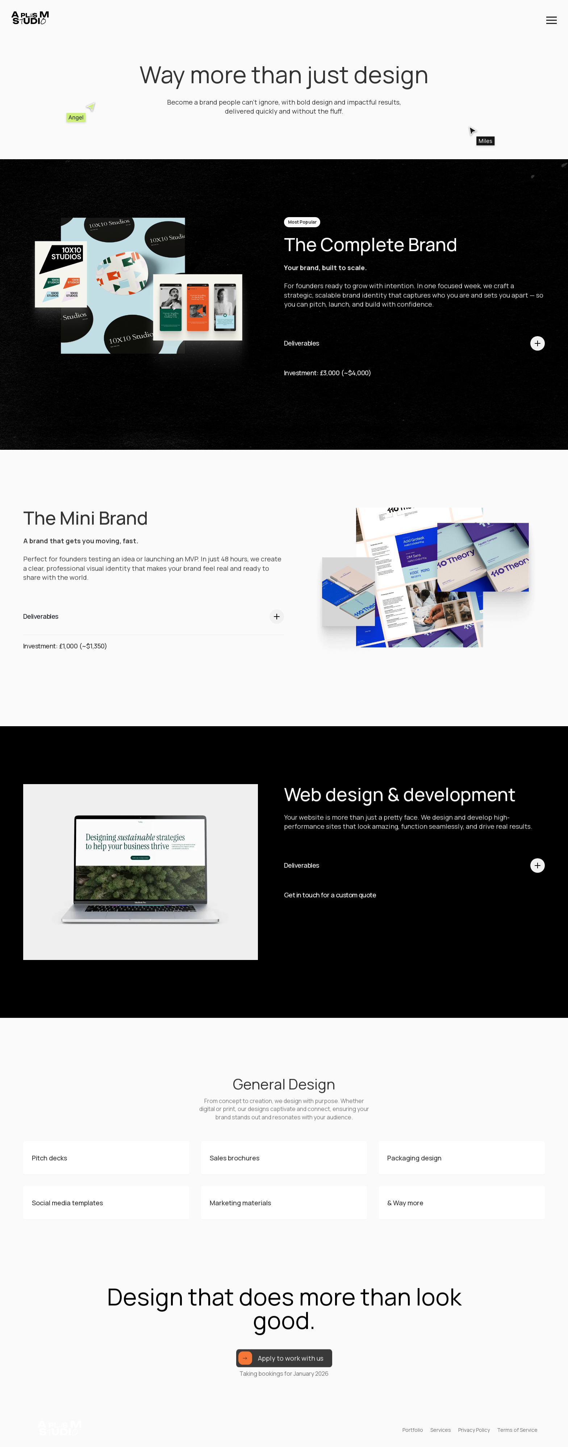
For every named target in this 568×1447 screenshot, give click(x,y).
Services (440, 1429)
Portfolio (412, 1429)
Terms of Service (517, 1429)
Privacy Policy (474, 1429)
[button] (551, 20)
